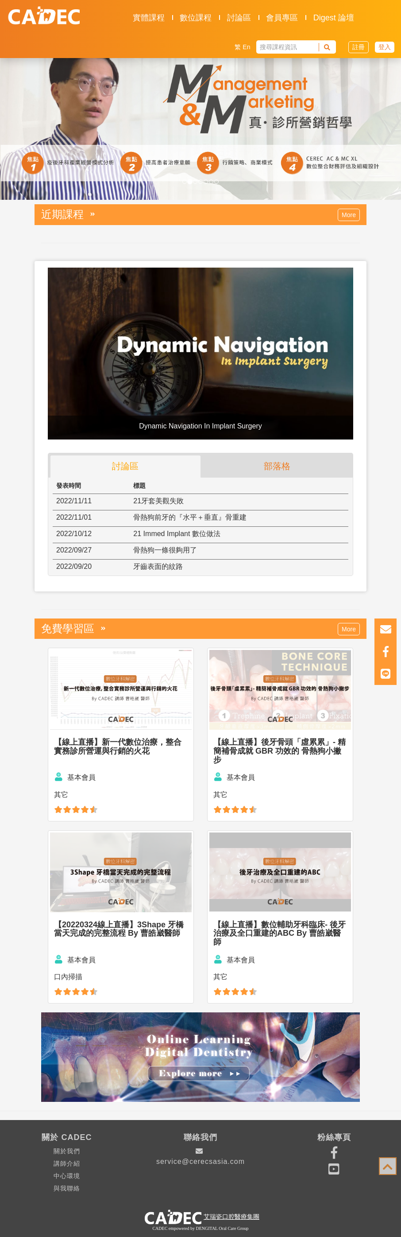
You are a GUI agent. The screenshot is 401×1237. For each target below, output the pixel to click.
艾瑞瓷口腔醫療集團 (231, 1216)
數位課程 (196, 17)
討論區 (239, 17)
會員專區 (282, 17)
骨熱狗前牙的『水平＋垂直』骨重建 (190, 517)
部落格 (277, 466)
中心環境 (67, 1175)
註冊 (358, 47)
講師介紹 (67, 1163)
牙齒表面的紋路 (158, 566)
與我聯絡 (67, 1188)
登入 (384, 47)
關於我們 (67, 1151)
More (349, 214)
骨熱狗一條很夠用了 (165, 550)
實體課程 (149, 17)
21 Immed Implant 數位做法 (176, 533)
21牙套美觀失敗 (158, 501)
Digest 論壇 (333, 17)
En (246, 47)
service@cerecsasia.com (200, 1156)
